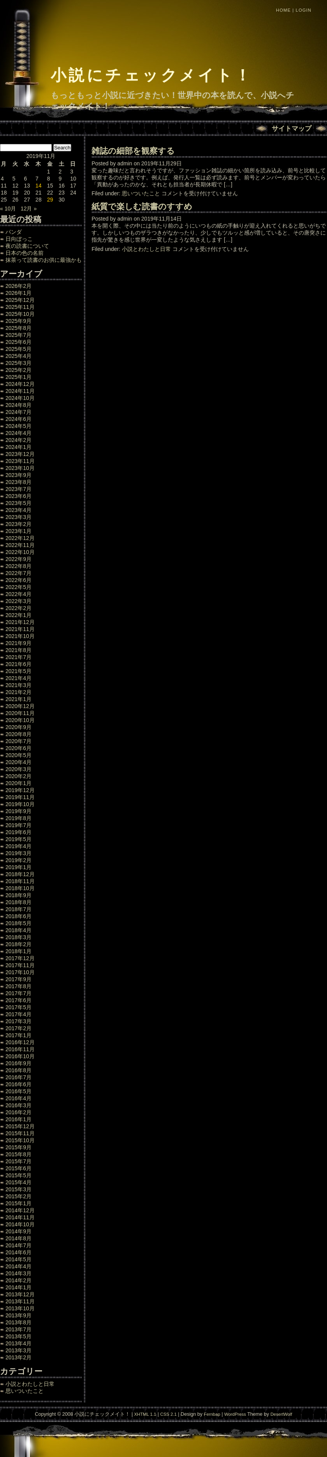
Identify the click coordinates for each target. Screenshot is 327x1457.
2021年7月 (18, 657)
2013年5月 (18, 1336)
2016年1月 (18, 1119)
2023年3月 (18, 517)
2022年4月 (18, 594)
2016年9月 (18, 1063)
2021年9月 (18, 643)
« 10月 (8, 208)
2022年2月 (18, 608)
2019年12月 (20, 790)
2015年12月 (20, 1126)
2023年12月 (20, 454)
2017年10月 (20, 972)
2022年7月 (18, 573)
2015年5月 (18, 1175)
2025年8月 (18, 328)
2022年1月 (18, 615)
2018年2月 (18, 944)
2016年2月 (18, 1112)
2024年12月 (20, 384)
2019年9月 (18, 811)
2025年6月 (18, 342)
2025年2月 (18, 370)
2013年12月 (20, 1294)
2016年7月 (18, 1077)
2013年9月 (18, 1315)
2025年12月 (20, 300)
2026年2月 (18, 286)
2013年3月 (18, 1350)
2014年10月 (20, 1224)
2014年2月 (18, 1280)
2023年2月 (18, 524)
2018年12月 (20, 874)
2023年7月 (18, 489)
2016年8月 (18, 1070)
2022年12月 (20, 538)
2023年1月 (18, 531)
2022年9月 (18, 559)
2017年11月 (20, 965)
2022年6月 (18, 580)
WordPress (235, 1414)
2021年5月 (18, 671)
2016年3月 (18, 1105)
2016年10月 (20, 1056)
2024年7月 (18, 412)
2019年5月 (18, 839)
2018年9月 (18, 895)
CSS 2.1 (168, 1414)
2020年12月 (20, 706)
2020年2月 (18, 776)
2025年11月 (20, 307)
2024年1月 (18, 447)
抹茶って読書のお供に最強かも (43, 260)
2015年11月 (20, 1133)
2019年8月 (18, 818)
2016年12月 (20, 1042)
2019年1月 (18, 867)
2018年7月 (18, 909)
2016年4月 (18, 1098)
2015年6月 (18, 1168)
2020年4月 (18, 762)
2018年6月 (18, 916)
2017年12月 (20, 958)
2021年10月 (20, 636)
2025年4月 (18, 356)
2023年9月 (18, 475)
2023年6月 (18, 496)
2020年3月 (18, 769)
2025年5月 (18, 349)
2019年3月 (18, 853)
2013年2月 (18, 1357)
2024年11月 (20, 391)
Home (283, 10)
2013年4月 (18, 1343)
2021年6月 (18, 664)
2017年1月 (18, 1035)
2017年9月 (18, 979)
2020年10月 (20, 720)
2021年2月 (18, 692)
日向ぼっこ (19, 239)
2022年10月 (20, 552)
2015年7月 (18, 1161)
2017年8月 (18, 986)
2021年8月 (18, 650)
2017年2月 (18, 1028)
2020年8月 (18, 734)
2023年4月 (18, 510)
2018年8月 (18, 902)
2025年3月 (18, 363)
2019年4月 (18, 846)
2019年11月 (20, 797)
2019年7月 (18, 825)
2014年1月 (18, 1287)
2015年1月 (18, 1203)
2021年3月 (18, 685)
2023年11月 (20, 461)
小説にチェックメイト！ (152, 75)
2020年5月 (18, 755)
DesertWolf (281, 1414)
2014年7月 (18, 1245)
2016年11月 (20, 1049)
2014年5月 (18, 1259)
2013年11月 (20, 1301)
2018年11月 (20, 881)
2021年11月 (20, 629)
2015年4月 (18, 1182)
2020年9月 (18, 727)
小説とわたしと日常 (29, 1384)
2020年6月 (18, 748)
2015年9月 (18, 1147)
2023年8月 (18, 482)
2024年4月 (18, 433)
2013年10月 (20, 1308)
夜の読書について (27, 246)
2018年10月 (20, 888)
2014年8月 (18, 1238)
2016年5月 (18, 1091)
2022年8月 (18, 566)
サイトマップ (291, 128)
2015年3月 (18, 1189)
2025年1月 (18, 377)
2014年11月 (20, 1217)
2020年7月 (18, 741)
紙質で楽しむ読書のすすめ (141, 206)
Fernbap (212, 1414)
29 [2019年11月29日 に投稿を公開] (50, 199)
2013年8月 (18, 1322)
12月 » (29, 208)
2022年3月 (18, 601)
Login (303, 10)
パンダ (13, 232)
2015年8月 (18, 1154)
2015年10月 (20, 1140)
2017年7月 (18, 993)
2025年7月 (18, 335)
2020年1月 (18, 783)
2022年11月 (20, 545)
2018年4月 (18, 930)
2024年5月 (18, 426)
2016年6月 (18, 1084)
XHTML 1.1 (145, 1414)
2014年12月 (20, 1210)
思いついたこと (24, 1391)
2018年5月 (18, 923)
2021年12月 (20, 622)
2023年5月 (18, 503)
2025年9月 (18, 321)
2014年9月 (18, 1231)
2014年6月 (18, 1252)
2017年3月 (18, 1021)
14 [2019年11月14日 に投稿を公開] (38, 185)
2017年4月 (18, 1014)
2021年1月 (18, 699)
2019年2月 (18, 860)
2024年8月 (18, 405)
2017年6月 (18, 1000)
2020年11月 (20, 713)
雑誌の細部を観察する (133, 150)
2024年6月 (18, 419)
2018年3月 (18, 937)
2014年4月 (18, 1266)
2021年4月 (18, 678)
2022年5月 (18, 587)
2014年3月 (18, 1273)
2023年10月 (20, 468)
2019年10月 (20, 804)
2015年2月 (18, 1196)
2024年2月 (18, 440)
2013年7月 (18, 1329)
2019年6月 (18, 832)
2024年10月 (20, 398)
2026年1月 (18, 293)
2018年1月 (18, 951)
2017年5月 (18, 1007)
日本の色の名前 (24, 253)
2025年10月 (20, 314)
